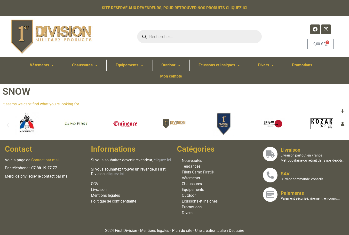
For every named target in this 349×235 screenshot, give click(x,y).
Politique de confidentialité (113, 201)
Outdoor (170, 65)
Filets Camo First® (198, 172)
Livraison (99, 189)
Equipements (129, 65)
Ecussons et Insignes (219, 65)
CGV (94, 183)
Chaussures (84, 65)
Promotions (302, 65)
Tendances (191, 166)
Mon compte (171, 76)
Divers (266, 65)
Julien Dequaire (230, 230)
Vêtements (42, 65)
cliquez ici (115, 174)
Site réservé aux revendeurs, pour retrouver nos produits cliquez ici (174, 8)
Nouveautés (192, 160)
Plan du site (182, 230)
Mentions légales (105, 195)
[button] (8, 125)
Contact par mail (45, 160)
